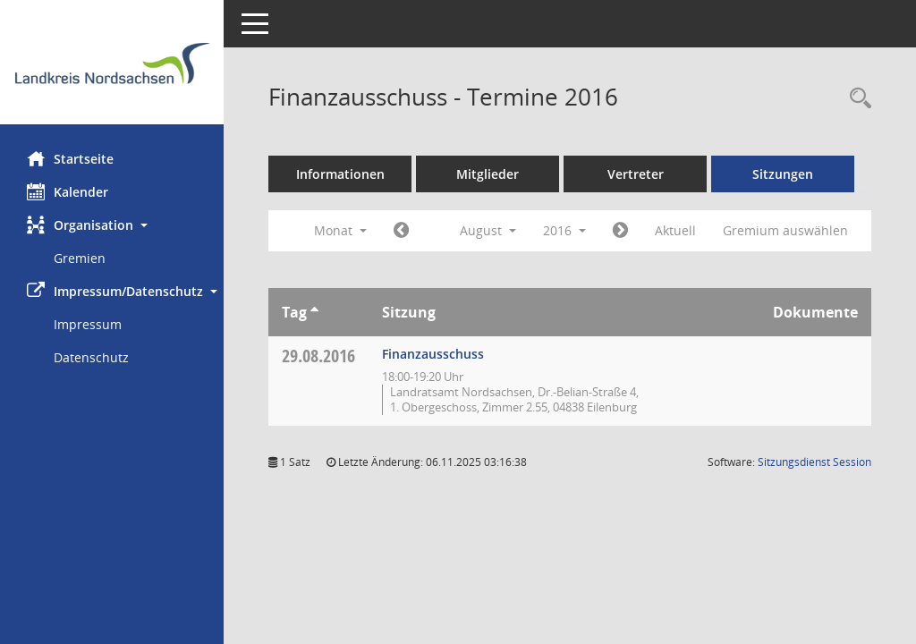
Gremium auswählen (785, 230)
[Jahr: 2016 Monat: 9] (620, 231)
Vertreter (635, 173)
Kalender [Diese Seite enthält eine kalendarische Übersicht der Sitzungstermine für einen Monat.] (67, 191)
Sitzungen (782, 173)
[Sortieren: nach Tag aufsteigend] (314, 312)
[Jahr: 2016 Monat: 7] (401, 231)
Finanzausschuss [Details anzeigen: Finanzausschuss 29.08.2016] (433, 353)
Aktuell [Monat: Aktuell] (675, 230)
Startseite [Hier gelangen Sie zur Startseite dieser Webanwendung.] (70, 158)
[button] (112, 225)
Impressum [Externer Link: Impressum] (88, 324)
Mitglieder (487, 173)
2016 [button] (564, 230)
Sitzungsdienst (814, 462)
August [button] (488, 230)
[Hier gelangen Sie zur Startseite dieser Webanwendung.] (112, 68)
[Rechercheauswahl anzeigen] (856, 99)
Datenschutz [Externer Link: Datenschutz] (91, 357)
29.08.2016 (318, 355)
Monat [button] (340, 230)
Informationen (340, 173)
